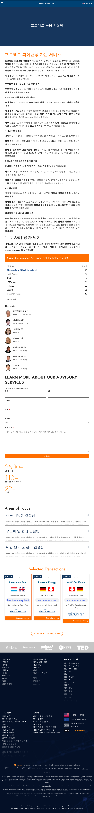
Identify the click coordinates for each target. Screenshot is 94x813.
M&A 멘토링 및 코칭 (41, 721)
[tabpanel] (18, 597)
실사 (4, 724)
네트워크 (6, 667)
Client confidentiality (67, 765)
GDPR (78, 765)
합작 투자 (68, 680)
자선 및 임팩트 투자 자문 (43, 730)
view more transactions (47, 633)
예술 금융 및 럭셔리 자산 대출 (15, 743)
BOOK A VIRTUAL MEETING (77, 725)
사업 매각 (37, 667)
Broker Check (46, 796)
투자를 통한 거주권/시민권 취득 (46, 733)
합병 (66, 674)
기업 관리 (6, 727)
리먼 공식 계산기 (40, 673)
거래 (35, 670)
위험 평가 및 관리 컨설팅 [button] (47, 547)
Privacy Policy (37, 765)
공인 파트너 (7, 686)
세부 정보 (9, 427)
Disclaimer (27, 765)
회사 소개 (6, 659)
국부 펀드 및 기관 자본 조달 (45, 727)
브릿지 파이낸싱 (9, 739)
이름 (7, 391)
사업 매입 (37, 665)
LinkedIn (18, 765)
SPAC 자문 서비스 (9, 719)
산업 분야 (6, 670)
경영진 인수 (69, 686)
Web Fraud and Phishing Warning (17, 769)
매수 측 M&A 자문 (71, 666)
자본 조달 (68, 690)
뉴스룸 (5, 679)
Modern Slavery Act (37, 769)
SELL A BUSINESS (78, 730)
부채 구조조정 (8, 733)
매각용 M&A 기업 (40, 659)
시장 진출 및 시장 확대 (42, 716)
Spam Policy (48, 765)
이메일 (8, 400)
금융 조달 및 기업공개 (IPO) (14, 721)
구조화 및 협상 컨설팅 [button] (47, 531)
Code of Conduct (51, 770)
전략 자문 (6, 716)
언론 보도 (6, 676)
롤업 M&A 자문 (70, 669)
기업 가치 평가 (70, 683)
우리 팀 (5, 662)
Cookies (56, 765)
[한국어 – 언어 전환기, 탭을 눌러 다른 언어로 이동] (81, 3)
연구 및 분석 (38, 719)
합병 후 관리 (69, 677)
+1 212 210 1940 (77, 715)
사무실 (5, 665)
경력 (4, 682)
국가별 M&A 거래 (40, 662)
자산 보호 (37, 724)
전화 (7, 409)
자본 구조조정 (8, 736)
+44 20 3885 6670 (78, 719)
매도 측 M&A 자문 (71, 663)
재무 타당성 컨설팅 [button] (47, 515)
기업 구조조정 (8, 730)
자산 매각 (68, 671)
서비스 (8, 418)
